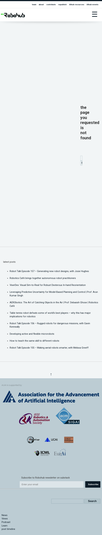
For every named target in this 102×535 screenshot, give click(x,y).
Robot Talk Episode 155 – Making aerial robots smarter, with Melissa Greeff (49, 347)
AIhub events (92, 4)
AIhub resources (76, 4)
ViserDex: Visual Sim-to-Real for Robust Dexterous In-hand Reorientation (48, 285)
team (34, 4)
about (41, 4)
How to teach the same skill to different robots (34, 340)
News (4, 515)
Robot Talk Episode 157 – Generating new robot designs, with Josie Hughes (49, 271)
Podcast (6, 522)
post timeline (8, 529)
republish (62, 4)
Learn (4, 525)
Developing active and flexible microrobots (32, 334)
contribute (51, 4)
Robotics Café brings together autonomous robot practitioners (43, 278)
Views (5, 518)
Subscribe (93, 484)
